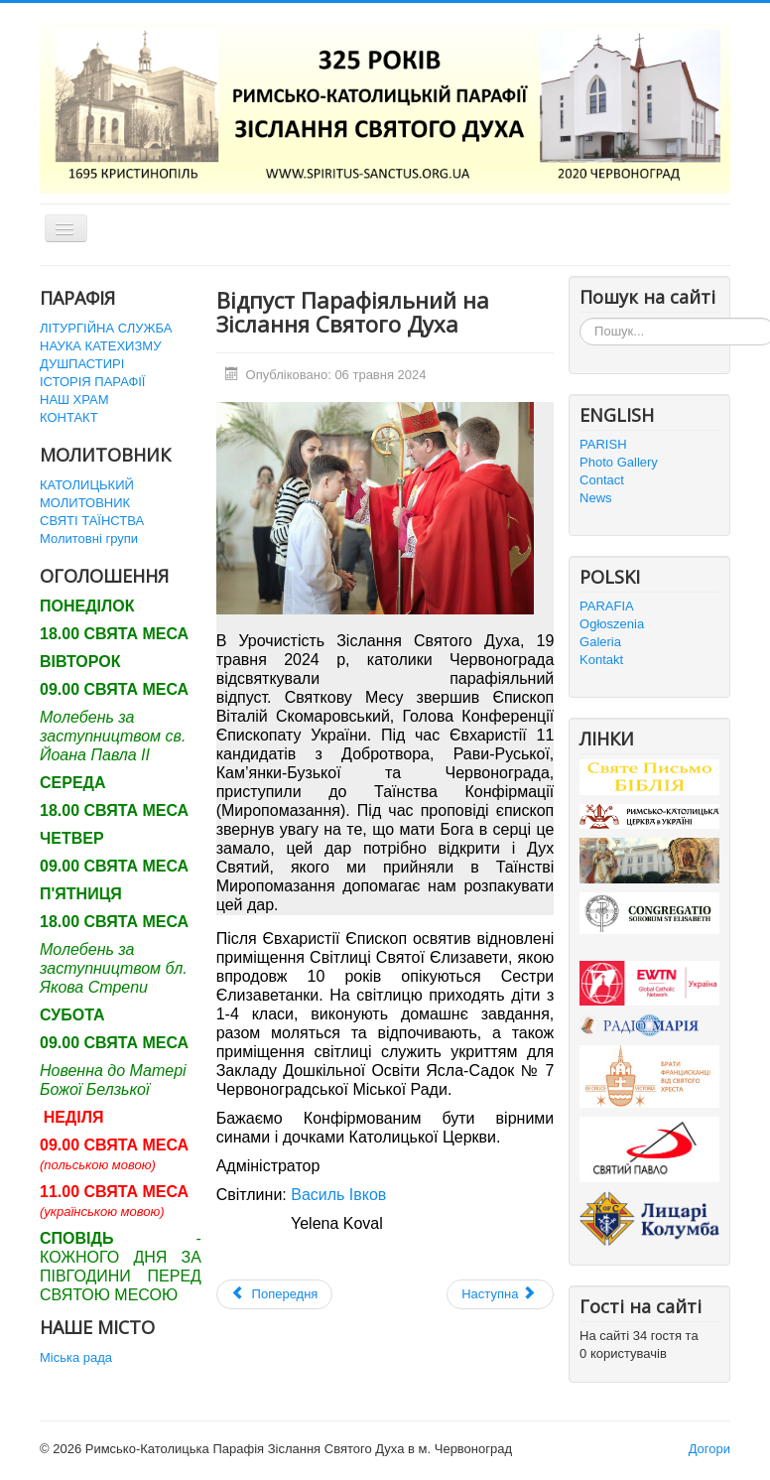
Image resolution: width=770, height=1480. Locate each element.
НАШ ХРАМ (74, 399)
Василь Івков (338, 1194)
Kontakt (601, 659)
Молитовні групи (89, 538)
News (595, 497)
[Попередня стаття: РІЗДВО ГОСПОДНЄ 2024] (274, 1294)
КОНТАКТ (69, 417)
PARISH (602, 444)
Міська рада (76, 1357)
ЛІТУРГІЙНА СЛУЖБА (106, 328)
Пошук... (579, 318)
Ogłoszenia (611, 623)
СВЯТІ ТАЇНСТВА (92, 520)
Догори (709, 1448)
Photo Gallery (618, 462)
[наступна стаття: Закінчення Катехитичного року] (500, 1294)
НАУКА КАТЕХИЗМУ (100, 345)
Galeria (600, 641)
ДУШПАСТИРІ (82, 363)
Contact (601, 479)
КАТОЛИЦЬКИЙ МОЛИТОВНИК (87, 493)
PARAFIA (606, 606)
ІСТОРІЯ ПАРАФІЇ (92, 381)
